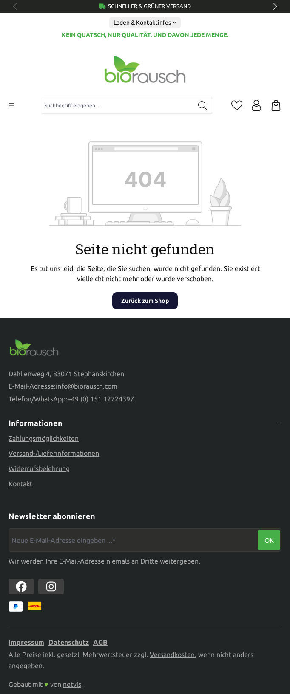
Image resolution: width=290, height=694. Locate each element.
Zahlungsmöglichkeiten (44, 438)
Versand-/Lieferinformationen (54, 453)
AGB (100, 642)
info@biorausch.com (86, 386)
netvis (72, 684)
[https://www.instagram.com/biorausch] (51, 586)
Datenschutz (68, 642)
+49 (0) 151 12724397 (100, 399)
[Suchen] (202, 105)
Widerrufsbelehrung (39, 468)
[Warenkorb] (275, 105)
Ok (269, 540)
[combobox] (117, 105)
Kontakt (20, 484)
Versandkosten (172, 654)
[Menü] (11, 105)
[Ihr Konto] (256, 105)
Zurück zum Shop (145, 300)
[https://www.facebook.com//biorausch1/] (21, 586)
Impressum (26, 642)
